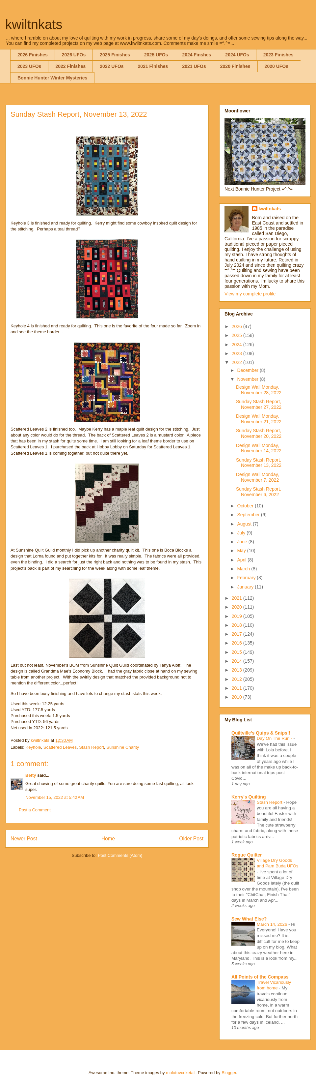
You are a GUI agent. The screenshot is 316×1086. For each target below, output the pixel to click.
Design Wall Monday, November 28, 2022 (258, 389)
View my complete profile (250, 293)
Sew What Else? (249, 918)
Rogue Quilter (246, 855)
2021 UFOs (194, 66)
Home (108, 838)
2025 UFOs (156, 54)
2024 (237, 344)
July (242, 532)
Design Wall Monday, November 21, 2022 (258, 418)
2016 (237, 643)
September (249, 514)
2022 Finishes (70, 66)
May (242, 550)
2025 (237, 335)
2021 (237, 598)
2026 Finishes (32, 54)
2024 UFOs (237, 54)
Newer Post (24, 838)
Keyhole (33, 747)
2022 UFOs (111, 66)
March (244, 568)
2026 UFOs (74, 54)
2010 (237, 697)
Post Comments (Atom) (120, 855)
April (242, 559)
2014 (237, 661)
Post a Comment (35, 809)
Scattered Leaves (60, 747)
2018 (237, 625)
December (248, 370)
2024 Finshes (196, 54)
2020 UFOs (276, 66)
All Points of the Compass (259, 977)
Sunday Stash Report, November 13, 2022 (258, 462)
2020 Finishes (235, 66)
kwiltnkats (33, 24)
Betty (30, 775)
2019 (237, 616)
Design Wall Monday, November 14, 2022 (258, 448)
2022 (237, 362)
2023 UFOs (29, 66)
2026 (237, 326)
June (242, 541)
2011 (237, 688)
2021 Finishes (153, 66)
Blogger (229, 1072)
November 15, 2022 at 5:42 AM (54, 797)
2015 (237, 652)
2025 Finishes (115, 54)
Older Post (191, 838)
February (247, 577)
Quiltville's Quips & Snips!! (260, 733)
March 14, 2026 (272, 924)
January (246, 586)
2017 (237, 634)
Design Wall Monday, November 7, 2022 (257, 477)
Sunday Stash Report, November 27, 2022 (258, 404)
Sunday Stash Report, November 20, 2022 (258, 433)
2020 (237, 607)
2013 (237, 670)
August (244, 524)
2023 (237, 353)
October (246, 505)
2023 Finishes (278, 54)
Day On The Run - (275, 738)
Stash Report (91, 747)
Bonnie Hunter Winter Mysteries (52, 77)
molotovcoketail (181, 1072)
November (248, 379)
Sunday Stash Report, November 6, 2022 (258, 491)
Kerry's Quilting (248, 796)
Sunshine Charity (122, 747)
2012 (237, 679)
